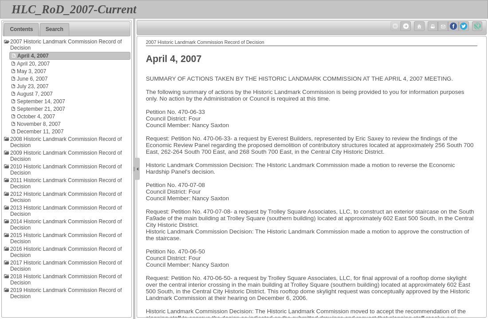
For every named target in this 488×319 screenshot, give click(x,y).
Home (418, 26)
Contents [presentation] (21, 29)
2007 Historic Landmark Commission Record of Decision (205, 42)
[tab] (21, 29)
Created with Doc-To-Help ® (476, 26)
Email (442, 26)
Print (432, 26)
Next (405, 26)
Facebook (452, 26)
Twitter (463, 26)
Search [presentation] (54, 29)
